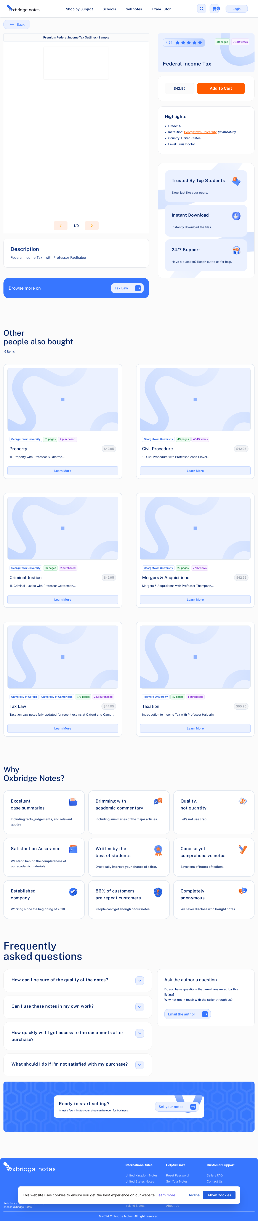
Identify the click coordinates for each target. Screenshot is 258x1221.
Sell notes (134, 9)
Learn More (62, 470)
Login (236, 9)
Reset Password (177, 1175)
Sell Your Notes (176, 1181)
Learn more (166, 1195)
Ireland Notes (134, 1205)
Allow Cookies (219, 1195)
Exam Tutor (161, 9)
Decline (193, 1195)
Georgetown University (200, 132)
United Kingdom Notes (141, 1175)
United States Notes (139, 1181)
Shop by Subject (79, 9)
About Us (172, 1205)
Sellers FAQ (215, 1175)
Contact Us (215, 1181)
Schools (109, 9)
